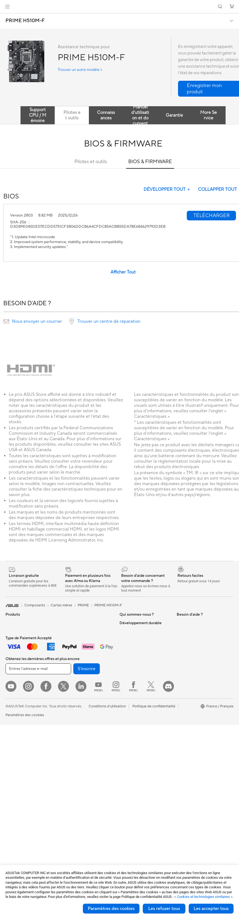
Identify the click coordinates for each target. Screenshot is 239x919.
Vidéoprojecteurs (19, 722)
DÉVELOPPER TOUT (167, 189)
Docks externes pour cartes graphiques (84, 625)
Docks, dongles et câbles (82, 796)
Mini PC (11, 755)
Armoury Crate (189, 655)
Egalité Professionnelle (138, 672)
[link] (119, 7)
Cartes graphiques (20, 804)
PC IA (181, 623)
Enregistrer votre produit (140, 742)
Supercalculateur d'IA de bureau (81, 711)
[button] (7, 6)
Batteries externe (75, 804)
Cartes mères (16, 780)
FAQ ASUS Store (133, 734)
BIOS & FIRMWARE (150, 162)
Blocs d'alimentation (21, 813)
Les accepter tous (211, 908)
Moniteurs (13, 714)
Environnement (189, 697)
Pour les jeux (15, 697)
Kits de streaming (76, 763)
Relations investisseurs (138, 688)
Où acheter (129, 647)
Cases (10, 788)
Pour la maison (17, 664)
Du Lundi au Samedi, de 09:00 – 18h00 (144, 723)
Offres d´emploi (132, 655)
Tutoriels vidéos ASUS (137, 763)
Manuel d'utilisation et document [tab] (140, 115)
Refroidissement (18, 796)
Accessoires (15, 639)
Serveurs (69, 722)
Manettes (69, 821)
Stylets (67, 813)
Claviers (68, 739)
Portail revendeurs (134, 680)
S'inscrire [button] (86, 863)
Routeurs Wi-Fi (74, 677)
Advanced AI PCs (191, 631)
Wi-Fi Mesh (71, 685)
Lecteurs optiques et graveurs (86, 643)
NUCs (10, 747)
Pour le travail (16, 672)
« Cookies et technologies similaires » (203, 897)
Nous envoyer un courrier (37, 321)
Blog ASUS (129, 639)
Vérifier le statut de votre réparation (139, 752)
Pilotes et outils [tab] (71, 115)
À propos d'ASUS (134, 623)
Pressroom (128, 697)
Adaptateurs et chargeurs (82, 788)
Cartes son (70, 635)
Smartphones (16, 631)
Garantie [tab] (174, 115)
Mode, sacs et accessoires (83, 772)
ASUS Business (132, 631)
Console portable (19, 648)
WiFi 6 (67, 668)
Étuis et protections (77, 780)
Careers (126, 664)
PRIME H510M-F (25, 21)
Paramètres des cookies (111, 908)
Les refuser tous (164, 908)
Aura (180, 647)
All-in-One (13, 730)
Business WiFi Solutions (81, 693)
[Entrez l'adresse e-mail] (38, 862)
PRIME (83, 605)
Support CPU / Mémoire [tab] (37, 115)
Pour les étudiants (19, 689)
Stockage (69, 652)
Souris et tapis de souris (81, 747)
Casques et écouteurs (79, 755)
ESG (180, 689)
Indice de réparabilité (194, 680)
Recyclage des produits (196, 672)
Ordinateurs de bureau (23, 738)
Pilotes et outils (90, 162)
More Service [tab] (208, 115)
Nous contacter (132, 713)
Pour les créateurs (19, 681)
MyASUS (184, 639)
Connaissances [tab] (106, 115)
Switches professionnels (81, 701)
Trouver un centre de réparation (108, 321)
